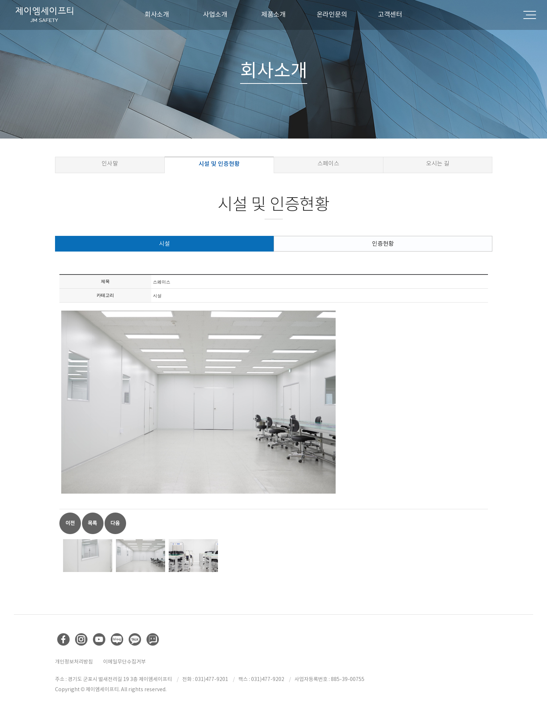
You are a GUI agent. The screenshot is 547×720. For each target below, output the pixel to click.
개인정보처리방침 (74, 661)
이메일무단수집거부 (124, 661)
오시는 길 (437, 163)
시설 (164, 243)
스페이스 (328, 163)
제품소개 (273, 14)
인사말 (110, 163)
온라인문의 (332, 14)
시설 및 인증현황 (219, 163)
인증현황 (383, 243)
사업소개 (215, 14)
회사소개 (157, 14)
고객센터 (390, 14)
